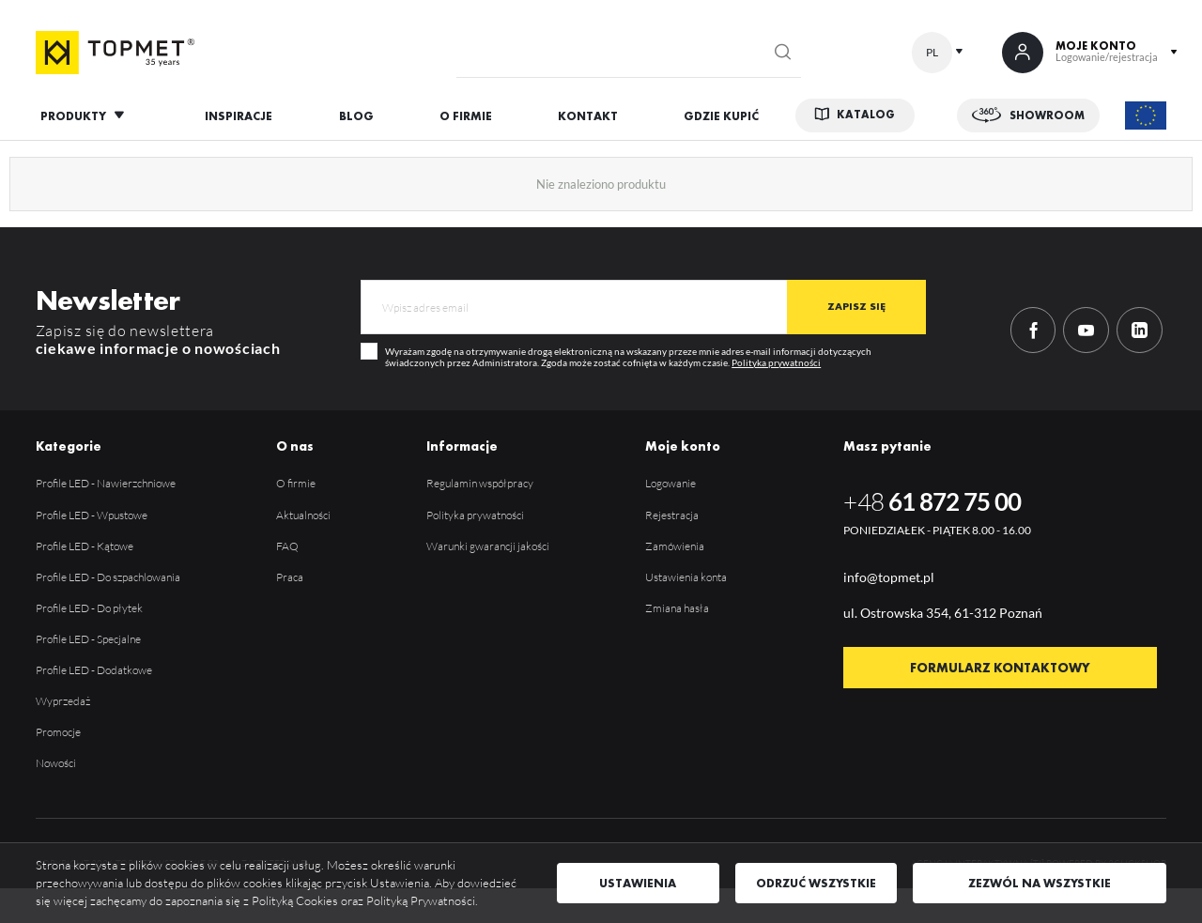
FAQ (287, 546)
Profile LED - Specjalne (88, 639)
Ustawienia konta (686, 577)
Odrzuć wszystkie (816, 883)
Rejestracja (672, 515)
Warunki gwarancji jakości (487, 546)
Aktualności (303, 515)
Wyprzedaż (63, 701)
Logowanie (670, 483)
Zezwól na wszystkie (1039, 883)
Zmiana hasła (677, 608)
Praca (289, 577)
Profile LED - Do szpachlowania (108, 577)
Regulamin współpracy (479, 483)
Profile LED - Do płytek (89, 608)
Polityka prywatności (776, 362)
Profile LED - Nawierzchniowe (106, 483)
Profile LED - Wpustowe (91, 515)
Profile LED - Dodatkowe (94, 670)
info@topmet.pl (888, 577)
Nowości (56, 763)
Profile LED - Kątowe (84, 546)
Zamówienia (674, 546)
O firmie (296, 483)
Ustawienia (637, 883)
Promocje (58, 732)
